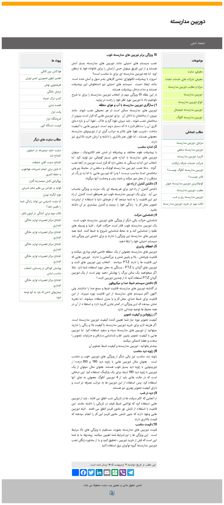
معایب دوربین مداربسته (190, 190)
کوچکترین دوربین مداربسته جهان (184, 183)
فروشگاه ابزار (53, 118)
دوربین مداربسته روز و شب (188, 197)
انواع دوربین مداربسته (190, 102)
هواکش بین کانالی (51, 71)
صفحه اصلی (198, 43)
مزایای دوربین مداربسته (190, 142)
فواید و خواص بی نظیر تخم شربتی (41, 187)
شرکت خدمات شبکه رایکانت (187, 163)
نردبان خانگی (54, 91)
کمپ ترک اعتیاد (52, 98)
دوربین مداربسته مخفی (190, 149)
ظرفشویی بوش (52, 84)
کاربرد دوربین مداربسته (190, 156)
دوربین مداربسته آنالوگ (189, 117)
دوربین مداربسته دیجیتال (188, 109)
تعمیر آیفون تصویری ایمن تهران (43, 78)
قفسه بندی (54, 105)
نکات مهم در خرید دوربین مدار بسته (183, 203)
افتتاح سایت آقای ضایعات (46, 162)
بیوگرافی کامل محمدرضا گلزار (45, 181)
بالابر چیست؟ (195, 176)
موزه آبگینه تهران (52, 194)
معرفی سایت (195, 71)
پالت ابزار (56, 112)
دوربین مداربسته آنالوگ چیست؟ (185, 170)
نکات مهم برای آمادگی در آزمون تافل (41, 213)
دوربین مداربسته (193, 94)
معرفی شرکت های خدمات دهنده (183, 79)
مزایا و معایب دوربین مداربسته (185, 86)
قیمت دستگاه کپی (50, 125)
